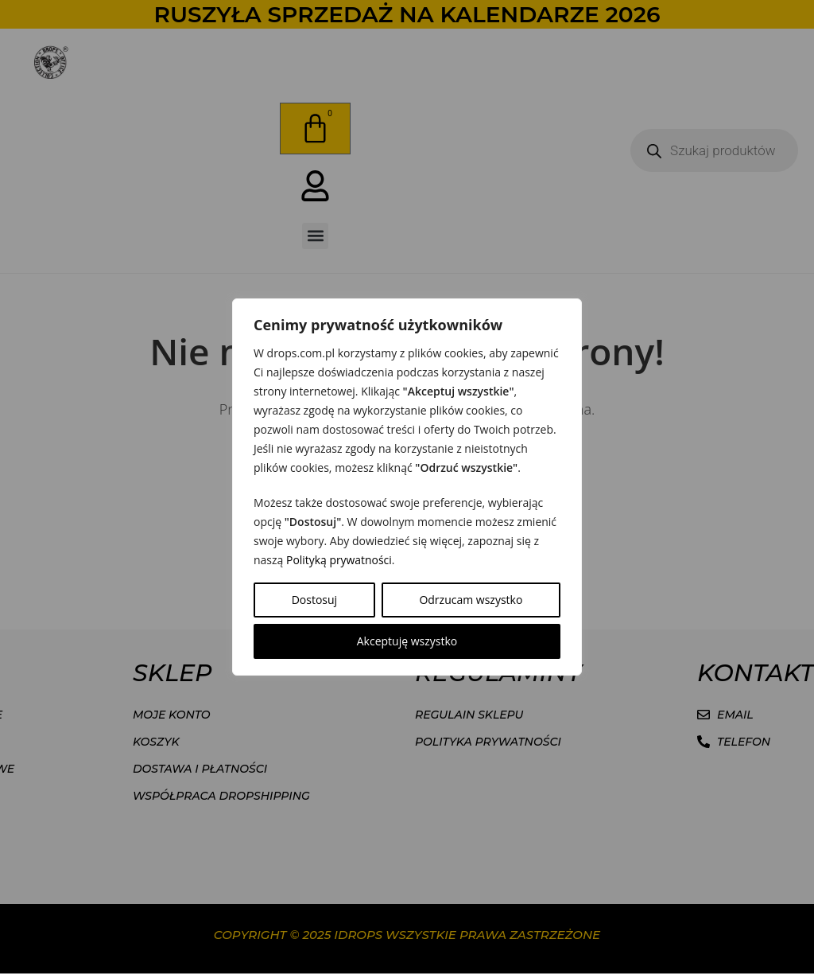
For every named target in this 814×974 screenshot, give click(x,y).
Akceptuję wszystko (407, 641)
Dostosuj (314, 599)
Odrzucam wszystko (470, 599)
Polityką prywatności (339, 559)
